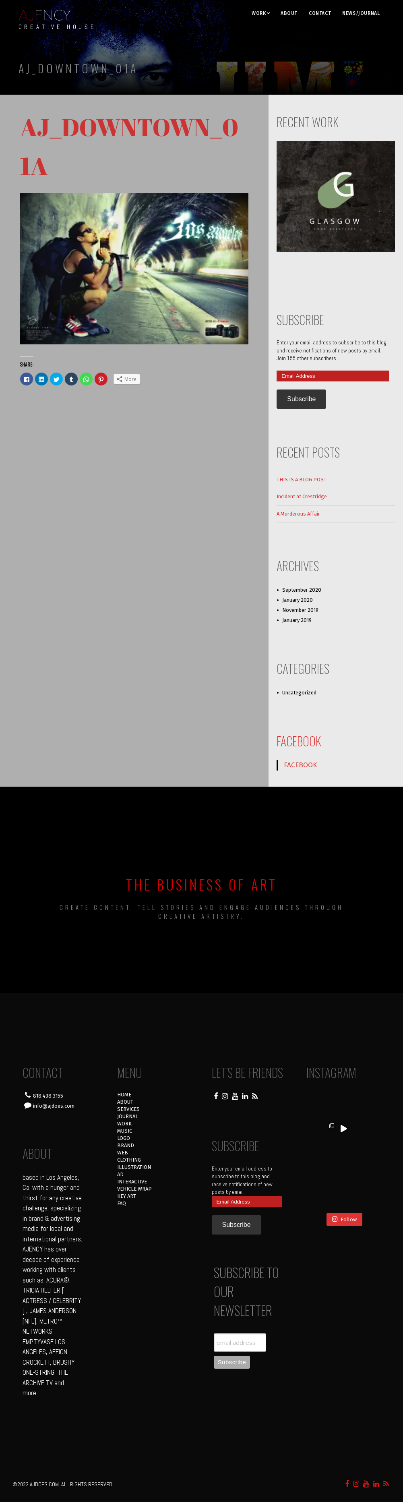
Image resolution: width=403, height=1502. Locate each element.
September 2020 (301, 590)
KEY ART (126, 1196)
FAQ (121, 1203)
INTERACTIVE (132, 1182)
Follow (344, 1189)
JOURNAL (127, 1116)
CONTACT (320, 13)
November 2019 (300, 610)
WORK (259, 13)
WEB (122, 1153)
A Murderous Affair (298, 514)
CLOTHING (129, 1160)
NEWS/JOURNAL (361, 13)
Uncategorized (299, 693)
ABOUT (289, 13)
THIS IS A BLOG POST (302, 479)
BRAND (125, 1145)
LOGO (123, 1138)
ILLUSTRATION (134, 1167)
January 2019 (297, 620)
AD (120, 1174)
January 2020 (297, 600)
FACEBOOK (299, 741)
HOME (124, 1095)
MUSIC (124, 1131)
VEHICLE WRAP (134, 1189)
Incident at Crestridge (302, 496)
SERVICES (128, 1109)
